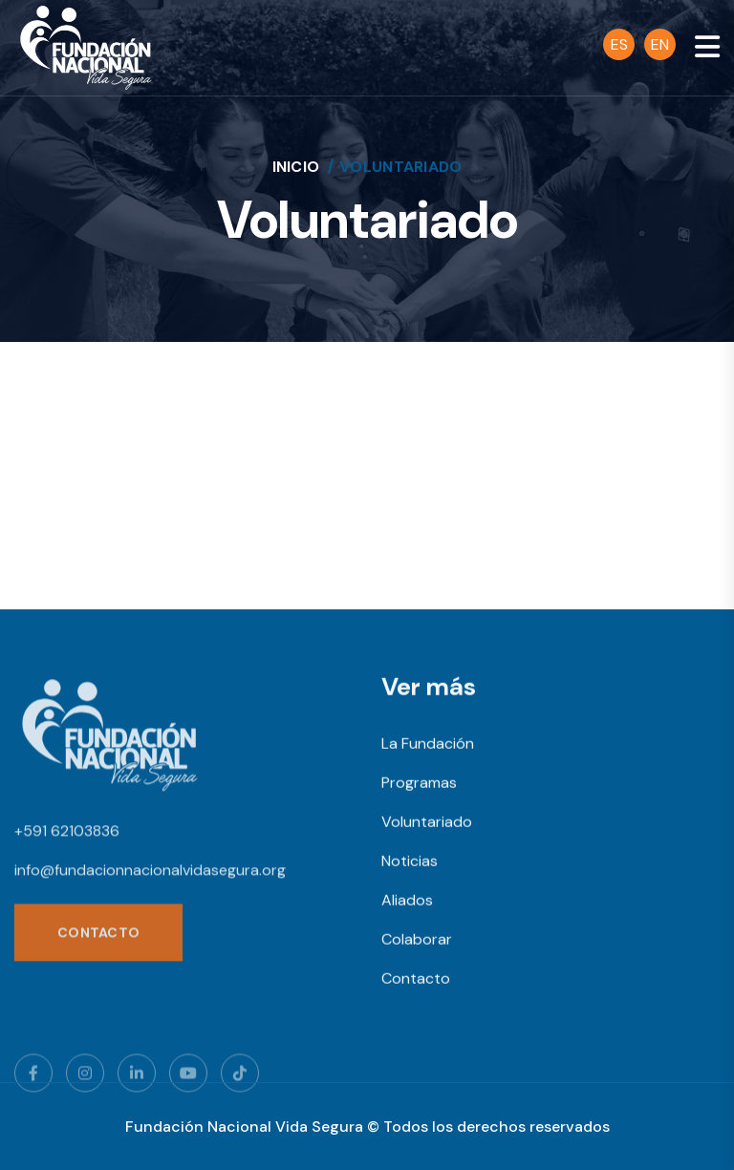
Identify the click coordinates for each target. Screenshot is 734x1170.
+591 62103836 (66, 835)
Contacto (415, 980)
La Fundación (427, 745)
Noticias (409, 863)
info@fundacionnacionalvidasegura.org (150, 874)
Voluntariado (426, 824)
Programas (419, 785)
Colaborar (416, 941)
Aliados (407, 902)
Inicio (296, 167)
